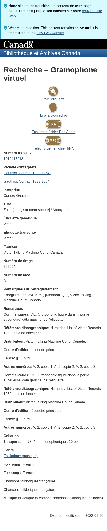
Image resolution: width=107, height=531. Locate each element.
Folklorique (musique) (21, 456)
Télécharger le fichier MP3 (53, 148)
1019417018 (13, 159)
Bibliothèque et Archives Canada (41, 53)
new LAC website (50, 33)
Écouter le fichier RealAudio (53, 132)
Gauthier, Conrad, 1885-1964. (27, 173)
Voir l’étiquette (53, 99)
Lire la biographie (53, 115)
